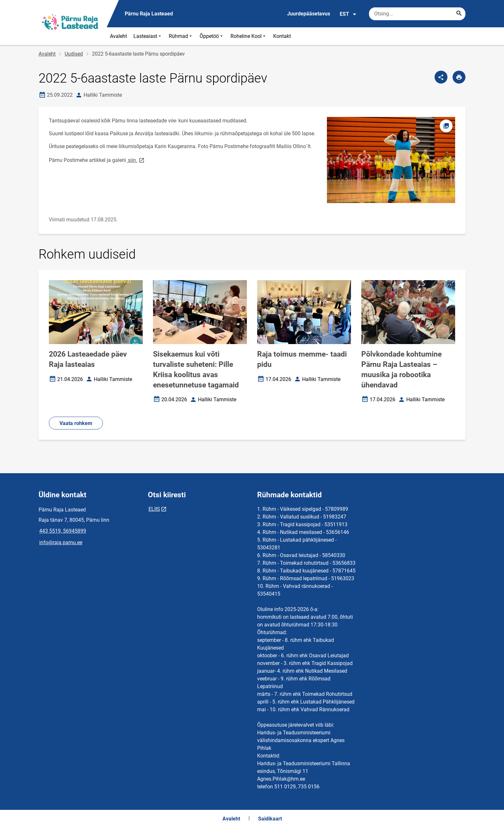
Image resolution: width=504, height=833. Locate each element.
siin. (136, 159)
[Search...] (459, 13)
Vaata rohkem (75, 423)
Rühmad (181, 36)
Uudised (74, 54)
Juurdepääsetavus (308, 14)
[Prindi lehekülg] (459, 77)
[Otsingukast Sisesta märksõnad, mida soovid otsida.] (417, 13)
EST (348, 14)
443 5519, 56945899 (62, 531)
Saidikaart (270, 819)
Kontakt (282, 36)
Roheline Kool (248, 36)
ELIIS (154, 509)
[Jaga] (441, 77)
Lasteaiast (147, 36)
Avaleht (118, 36)
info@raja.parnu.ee (60, 542)
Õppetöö (212, 36)
